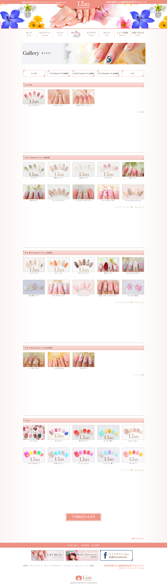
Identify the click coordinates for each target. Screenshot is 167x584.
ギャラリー (75, 34)
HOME (25, 566)
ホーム (29, 34)
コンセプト (91, 34)
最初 (142, 112)
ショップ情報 (121, 34)
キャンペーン (44, 34)
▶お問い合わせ (73, 545)
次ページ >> (139, 207)
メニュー (60, 34)
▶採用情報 (85, 545)
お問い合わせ (137, 34)
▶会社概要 (95, 545)
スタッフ (106, 34)
